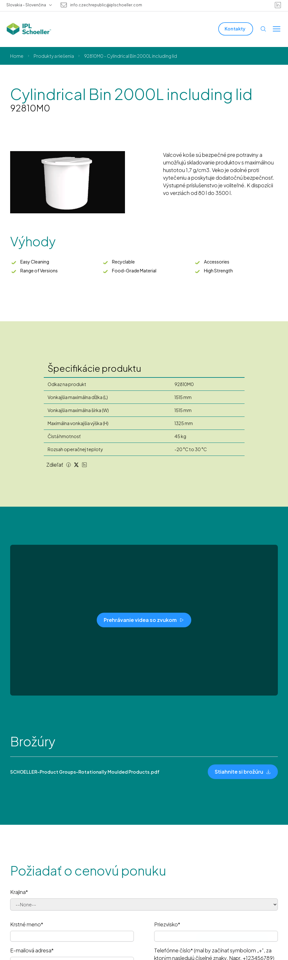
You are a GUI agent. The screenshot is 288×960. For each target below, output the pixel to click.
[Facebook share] (68, 465)
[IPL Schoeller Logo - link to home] (28, 28)
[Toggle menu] (277, 29)
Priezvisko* (167, 924)
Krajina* (19, 892)
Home (16, 56)
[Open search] (263, 29)
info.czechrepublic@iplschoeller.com (106, 5)
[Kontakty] (235, 28)
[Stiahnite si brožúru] (243, 771)
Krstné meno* (26, 924)
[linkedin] (278, 5)
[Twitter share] (76, 464)
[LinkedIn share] (84, 465)
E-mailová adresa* (32, 950)
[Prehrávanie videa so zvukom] (144, 620)
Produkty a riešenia (54, 56)
